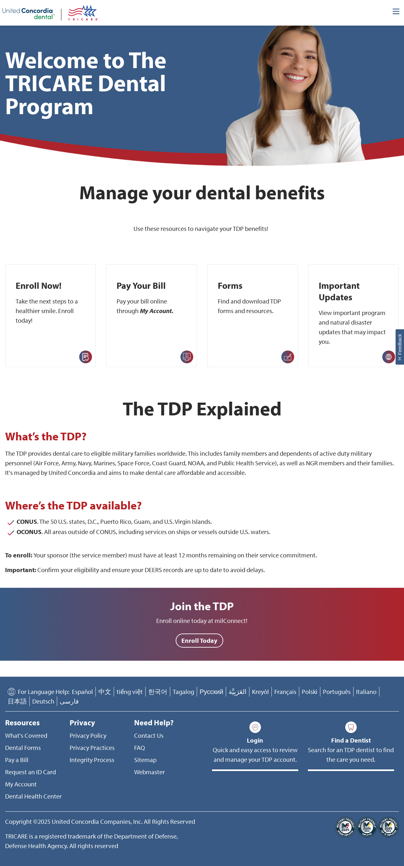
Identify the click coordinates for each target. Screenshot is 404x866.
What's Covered (26, 735)
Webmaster (149, 772)
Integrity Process (92, 760)
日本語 (17, 701)
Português (337, 692)
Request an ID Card (30, 772)
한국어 (157, 692)
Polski (309, 692)
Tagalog (183, 692)
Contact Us (149, 735)
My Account (21, 784)
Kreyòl (260, 692)
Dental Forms (23, 748)
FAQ (139, 748)
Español (82, 692)
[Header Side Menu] (396, 13)
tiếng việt (130, 692)
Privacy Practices (92, 748)
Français (285, 692)
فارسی (69, 701)
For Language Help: (43, 692)
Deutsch (43, 701)
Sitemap (145, 760)
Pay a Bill (16, 760)
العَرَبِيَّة (238, 692)
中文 (104, 692)
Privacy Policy (88, 735)
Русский (211, 692)
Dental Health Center (33, 796)
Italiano (366, 692)
